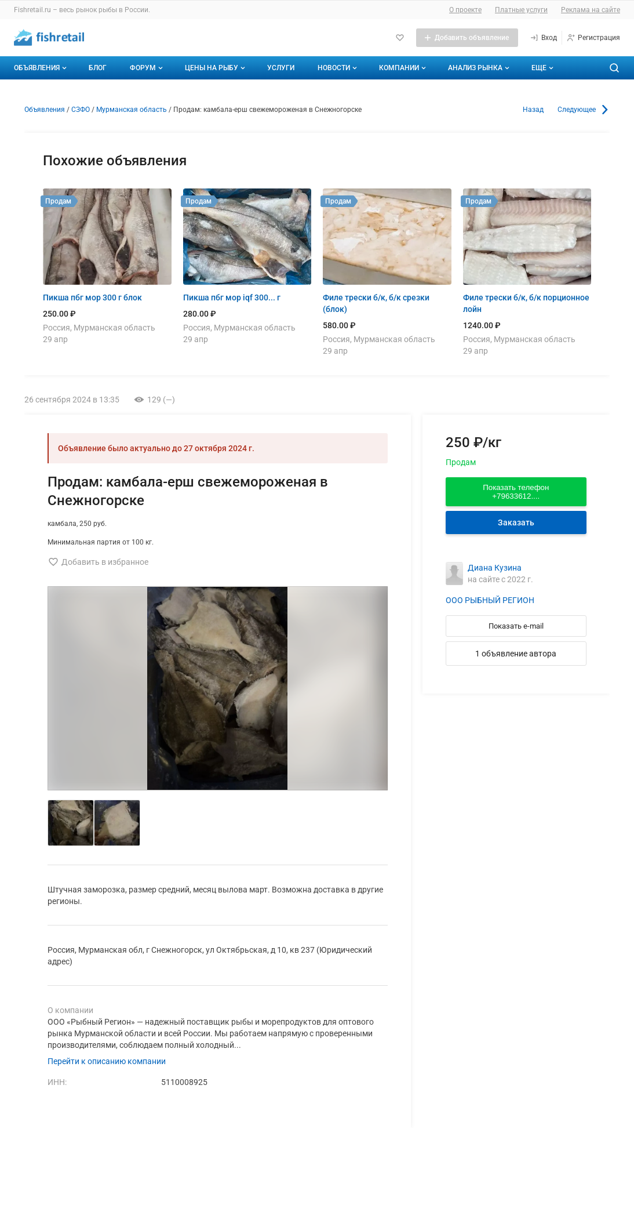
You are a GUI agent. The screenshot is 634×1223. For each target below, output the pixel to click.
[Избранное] (400, 37)
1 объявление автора (515, 653)
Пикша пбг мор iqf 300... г (231, 297)
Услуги (280, 68)
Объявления (41, 67)
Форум (147, 67)
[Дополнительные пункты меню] (541, 67)
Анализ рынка (480, 67)
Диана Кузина (495, 567)
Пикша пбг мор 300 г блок (92, 297)
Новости (338, 67)
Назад (533, 110)
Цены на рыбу (216, 67)
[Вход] (543, 37)
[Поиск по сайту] (614, 67)
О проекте (465, 10)
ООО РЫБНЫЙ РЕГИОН (490, 600)
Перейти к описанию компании (107, 1061)
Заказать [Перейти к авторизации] (516, 522)
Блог (98, 68)
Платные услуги (521, 10)
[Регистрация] (593, 37)
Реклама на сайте (590, 10)
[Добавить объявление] (467, 37)
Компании (403, 67)
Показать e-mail (516, 626)
